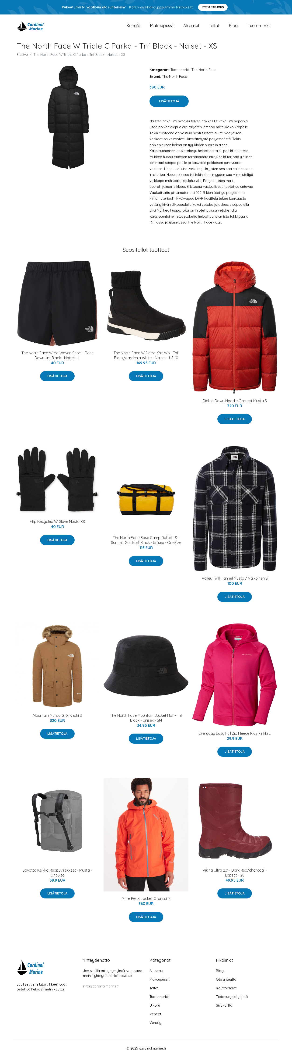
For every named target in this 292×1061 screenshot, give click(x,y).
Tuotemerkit (259, 28)
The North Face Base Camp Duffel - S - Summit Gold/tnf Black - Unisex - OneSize (146, 545)
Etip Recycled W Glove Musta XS (57, 526)
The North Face (203, 74)
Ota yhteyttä (226, 984)
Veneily (155, 1027)
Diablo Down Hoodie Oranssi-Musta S (235, 405)
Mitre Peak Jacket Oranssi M (146, 903)
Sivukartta (224, 1010)
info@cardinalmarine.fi (101, 991)
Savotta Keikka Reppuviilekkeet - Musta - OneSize (57, 877)
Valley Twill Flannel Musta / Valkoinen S (235, 583)
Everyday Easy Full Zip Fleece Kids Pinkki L (235, 738)
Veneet (155, 1018)
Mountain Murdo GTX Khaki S (57, 720)
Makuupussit (162, 28)
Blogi (233, 28)
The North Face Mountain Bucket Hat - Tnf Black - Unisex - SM (146, 722)
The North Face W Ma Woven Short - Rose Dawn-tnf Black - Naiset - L (57, 360)
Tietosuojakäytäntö (232, 1001)
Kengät (133, 28)
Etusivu (22, 59)
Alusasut (191, 28)
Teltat (214, 28)
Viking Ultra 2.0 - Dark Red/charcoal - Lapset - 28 (235, 877)
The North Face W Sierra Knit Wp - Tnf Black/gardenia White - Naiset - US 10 (146, 360)
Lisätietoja (169, 106)
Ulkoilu (154, 1010)
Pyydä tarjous (213, 7)
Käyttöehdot (226, 992)
